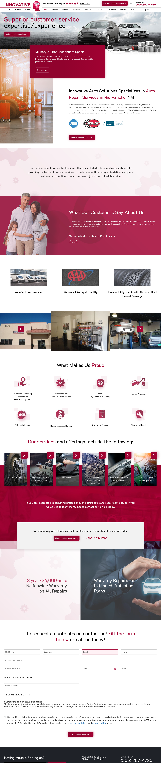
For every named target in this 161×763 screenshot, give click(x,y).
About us (101, 10)
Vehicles (65, 10)
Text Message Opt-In (17, 694)
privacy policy (99, 723)
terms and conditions (77, 723)
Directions (123, 10)
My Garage (148, 10)
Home (45, 10)
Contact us (135, 10)
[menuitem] (45, 10)
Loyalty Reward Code (18, 677)
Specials (76, 10)
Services (55, 10)
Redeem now (42, 70)
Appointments (88, 10)
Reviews (112, 10)
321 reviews (85, 4)
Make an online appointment (114, 3)
